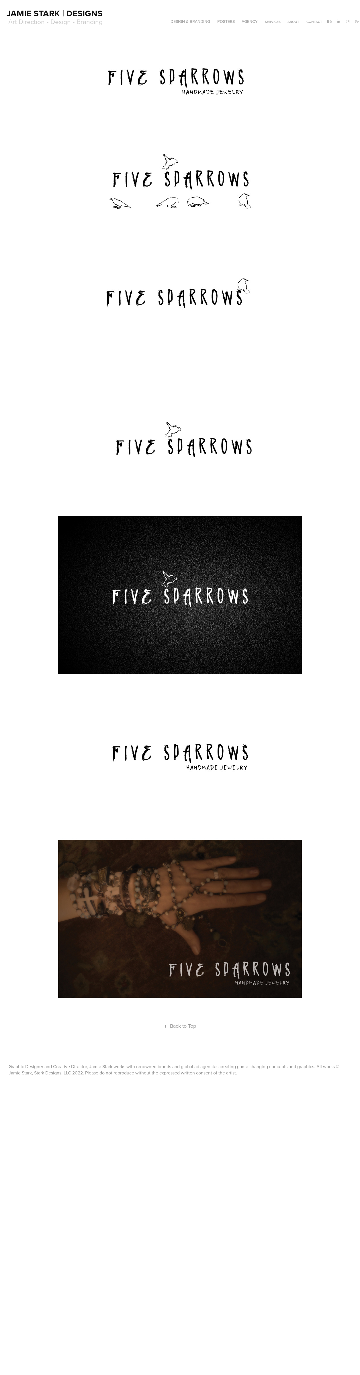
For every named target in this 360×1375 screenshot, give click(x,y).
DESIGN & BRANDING (190, 21)
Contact (314, 21)
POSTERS (226, 21)
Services (273, 21)
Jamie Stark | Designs (55, 13)
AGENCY (250, 21)
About (293, 21)
